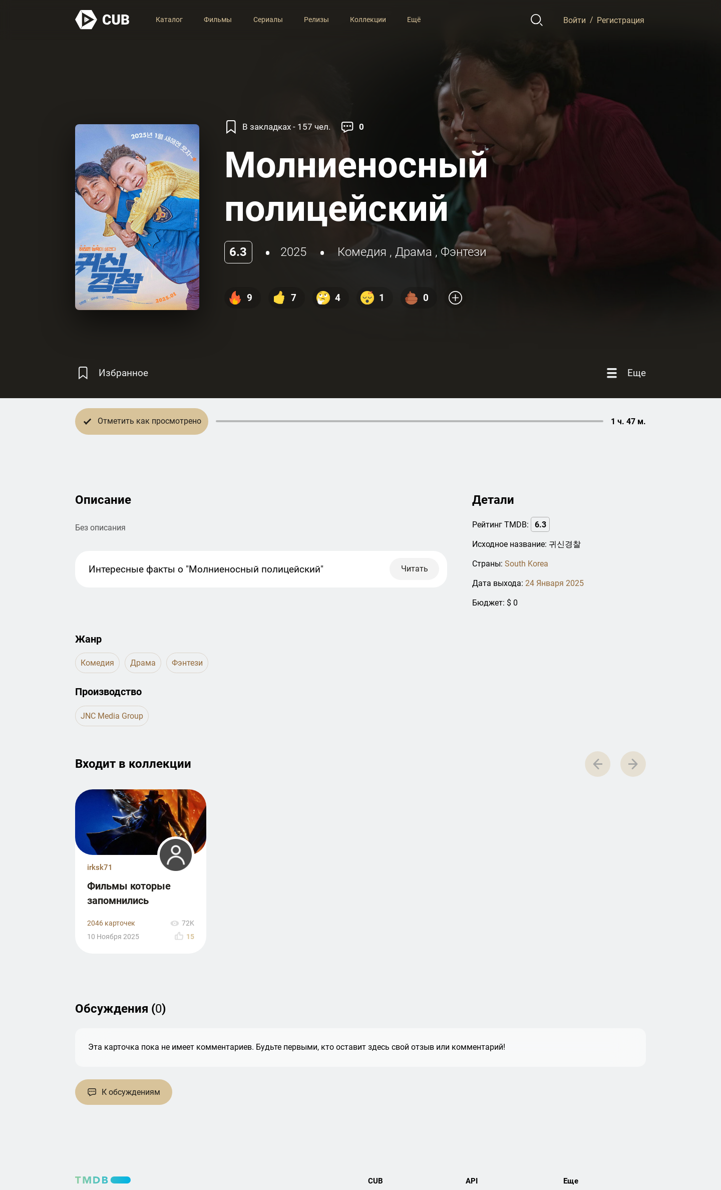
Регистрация (620, 20)
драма (413, 252)
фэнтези (463, 252)
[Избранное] (111, 373)
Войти (574, 20)
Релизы (316, 20)
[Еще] (625, 373)
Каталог (169, 20)
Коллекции (368, 20)
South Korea (526, 563)
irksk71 (100, 867)
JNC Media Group (112, 716)
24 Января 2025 (554, 583)
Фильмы (218, 20)
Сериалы (268, 20)
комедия (362, 252)
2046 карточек (111, 923)
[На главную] (102, 20)
